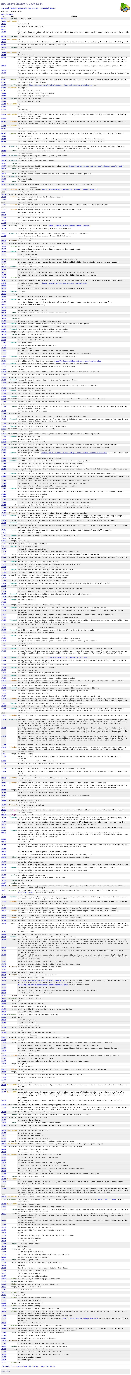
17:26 (3, 615)
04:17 (3, 126)
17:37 (3, 696)
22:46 (3, 1194)
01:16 (3, 85)
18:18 (3, 798)
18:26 (3, 822)
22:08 (3, 1107)
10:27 (3, 163)
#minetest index (22, 8)
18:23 (3, 815)
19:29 (3, 908)
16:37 (3, 272)
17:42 (3, 713)
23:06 (3, 1318)
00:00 (3, 18)
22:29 (3, 1173)
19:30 (3, 923)
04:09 (3, 114)
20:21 (3, 1030)
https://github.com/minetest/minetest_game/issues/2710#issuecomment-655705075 (74, 453)
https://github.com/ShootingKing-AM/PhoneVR (80, 1318)
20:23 (3, 1032)
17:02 (3, 366)
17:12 (3, 455)
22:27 (3, 1163)
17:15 (3, 469)
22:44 (3, 1188)
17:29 (3, 641)
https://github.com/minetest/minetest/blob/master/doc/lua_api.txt (97, 166)
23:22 (3, 1341)
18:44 (3, 865)
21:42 (3, 1053)
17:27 (3, 624)
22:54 (3, 1238)
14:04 (3, 226)
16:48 (3, 283)
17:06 (3, 431)
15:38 (3, 241)
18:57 (3, 883)
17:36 (3, 678)
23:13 (3, 1325)
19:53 (3, 972)
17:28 (3, 638)
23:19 (3, 1333)
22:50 (3, 1197)
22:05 (3, 1092)
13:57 (3, 204)
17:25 (3, 605)
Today (29, 8)
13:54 (3, 194)
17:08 (3, 436)
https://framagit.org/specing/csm (78, 85)
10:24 (3, 161)
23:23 (3, 1349)
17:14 (3, 466)
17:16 (3, 480)
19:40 (3, 955)
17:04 (3, 406)
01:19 (3, 98)
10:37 (3, 184)
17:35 (3, 665)
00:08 (3, 47)
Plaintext (52, 8)
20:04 (3, 1025)
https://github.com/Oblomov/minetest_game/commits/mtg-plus (43, 985)
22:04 (3, 1089)
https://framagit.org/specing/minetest (45, 85)
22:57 (3, 1273)
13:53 (3, 189)
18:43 (3, 862)
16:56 (3, 302)
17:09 (3, 447)
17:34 (3, 651)
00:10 (3, 50)
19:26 (3, 905)
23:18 (3, 1328)
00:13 (3, 52)
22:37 (3, 1179)
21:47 (3, 1061)
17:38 (3, 706)
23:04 (3, 1316)
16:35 (3, 259)
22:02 (3, 1085)
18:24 (3, 817)
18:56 (3, 880)
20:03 (3, 1009)
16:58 (3, 315)
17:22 (3, 549)
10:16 (3, 146)
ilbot (8, 1371)
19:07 (3, 890)
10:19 (3, 156)
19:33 (3, 937)
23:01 (3, 1287)
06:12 (3, 133)
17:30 (3, 646)
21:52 (3, 1082)
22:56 (3, 1262)
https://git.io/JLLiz (26, 892)
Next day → (36, 8)
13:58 (3, 217)
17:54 (3, 771)
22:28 (3, 1168)
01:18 (3, 93)
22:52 (3, 1220)
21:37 (3, 1043)
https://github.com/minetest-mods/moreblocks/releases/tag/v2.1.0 (69, 189)
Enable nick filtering (7, 14)
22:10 (3, 1125)
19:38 (3, 940)
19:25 (3, 901)
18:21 (3, 810)
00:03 (3, 36)
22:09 (3, 1123)
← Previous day (5, 8)
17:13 (3, 463)
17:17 (3, 489)
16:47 (3, 280)
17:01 (3, 353)
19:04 (3, 886)
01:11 (3, 80)
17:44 (3, 720)
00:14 (3, 55)
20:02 (3, 1001)
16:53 (3, 291)
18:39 (3, 852)
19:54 (3, 975)
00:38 (3, 58)
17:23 (3, 570)
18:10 (3, 780)
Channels (14, 8)
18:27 (3, 825)
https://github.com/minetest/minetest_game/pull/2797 (64, 283)
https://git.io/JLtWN (107, 1200)
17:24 (3, 589)
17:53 (3, 768)
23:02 (3, 1303)
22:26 (3, 1144)
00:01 (3, 21)
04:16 (3, 121)
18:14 (3, 790)
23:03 (3, 1311)
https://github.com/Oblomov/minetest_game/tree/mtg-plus (77, 361)
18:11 (3, 785)
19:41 (3, 961)
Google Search (45, 8)
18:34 (3, 830)
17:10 (3, 453)
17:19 (3, 505)
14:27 (3, 233)
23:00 (3, 1279)
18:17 (3, 795)
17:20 (3, 513)
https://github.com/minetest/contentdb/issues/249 (69, 226)
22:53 (3, 1225)
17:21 (3, 525)
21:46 (3, 1056)
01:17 (3, 88)
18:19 (3, 805)
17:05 (3, 423)
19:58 (3, 990)
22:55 (3, 1254)
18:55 (3, 875)
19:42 (3, 964)
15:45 (3, 246)
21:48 (3, 1074)
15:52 (3, 252)
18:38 (3, 844)
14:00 (3, 223)
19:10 (3, 894)
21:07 (3, 1037)
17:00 (3, 340)
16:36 (3, 264)
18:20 (3, 807)
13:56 (3, 197)
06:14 (3, 139)
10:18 (3, 151)
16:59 (3, 321)
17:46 (3, 756)
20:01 (3, 995)
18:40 (3, 854)
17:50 (3, 766)
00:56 (3, 77)
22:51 (3, 1214)
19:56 (3, 985)
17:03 (3, 391)
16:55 (3, 294)
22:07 (3, 1105)
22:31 (3, 1176)
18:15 (3, 792)
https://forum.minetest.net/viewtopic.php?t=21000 (66, 657)
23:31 (3, 1362)
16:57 (3, 313)
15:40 (3, 243)
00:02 (3, 32)
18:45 (3, 870)
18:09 (3, 778)
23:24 (3, 1357)
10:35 (3, 182)
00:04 (3, 39)
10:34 (3, 179)
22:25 (3, 1130)
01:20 (3, 109)
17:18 (3, 491)
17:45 (3, 747)
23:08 (3, 1323)
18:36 (3, 833)
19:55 (3, 980)
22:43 (3, 1186)
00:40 (3, 73)
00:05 (3, 42)
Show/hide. (33, 112)
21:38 (3, 1048)
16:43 (3, 278)
